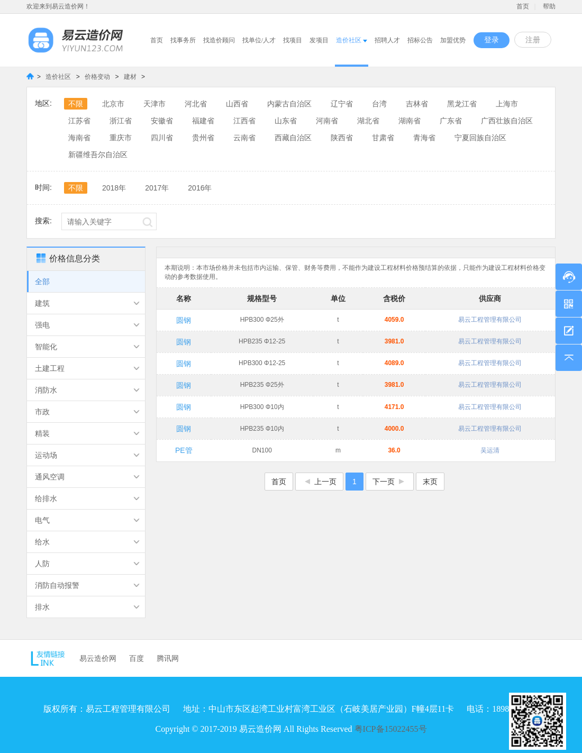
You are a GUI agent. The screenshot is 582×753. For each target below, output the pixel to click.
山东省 (286, 120)
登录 (491, 40)
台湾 (379, 103)
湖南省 (409, 120)
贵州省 (203, 137)
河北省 (196, 103)
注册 (532, 40)
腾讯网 (168, 658)
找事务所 (183, 40)
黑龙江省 (462, 103)
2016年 (200, 188)
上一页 (319, 481)
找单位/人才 (259, 40)
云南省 (244, 137)
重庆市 (121, 137)
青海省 (424, 137)
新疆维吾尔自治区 (98, 154)
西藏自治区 (293, 137)
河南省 (327, 120)
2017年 (157, 188)
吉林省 (417, 103)
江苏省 (79, 120)
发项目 (319, 40)
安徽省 (162, 120)
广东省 (451, 120)
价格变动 (98, 76)
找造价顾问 (219, 40)
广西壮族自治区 (507, 120)
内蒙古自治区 (289, 103)
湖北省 (368, 120)
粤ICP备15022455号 (390, 728)
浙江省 (121, 120)
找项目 (292, 40)
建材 (131, 76)
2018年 (114, 188)
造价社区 (351, 40)
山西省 (237, 103)
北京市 (113, 103)
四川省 (162, 137)
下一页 (389, 481)
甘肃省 (383, 137)
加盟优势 (453, 40)
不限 (75, 103)
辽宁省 (342, 103)
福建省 (203, 120)
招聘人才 (387, 40)
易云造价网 (97, 658)
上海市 (507, 103)
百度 (136, 658)
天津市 (154, 103)
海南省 (79, 137)
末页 (430, 481)
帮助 (549, 6)
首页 (522, 6)
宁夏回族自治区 (480, 137)
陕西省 (342, 137)
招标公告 (420, 40)
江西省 (244, 120)
